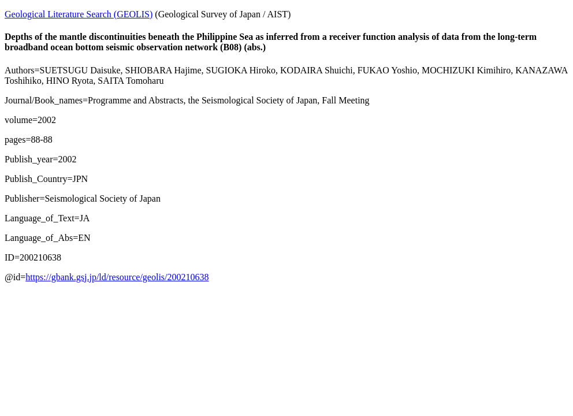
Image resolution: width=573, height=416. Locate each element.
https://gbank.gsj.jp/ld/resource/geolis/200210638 (117, 277)
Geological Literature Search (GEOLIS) (78, 14)
